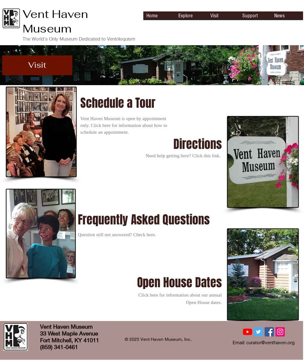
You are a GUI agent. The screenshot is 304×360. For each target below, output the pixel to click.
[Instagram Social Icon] (280, 331)
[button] (37, 65)
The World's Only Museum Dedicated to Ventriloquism (79, 38)
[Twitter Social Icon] (258, 331)
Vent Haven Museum (55, 21)
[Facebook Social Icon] (269, 331)
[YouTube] (247, 331)
